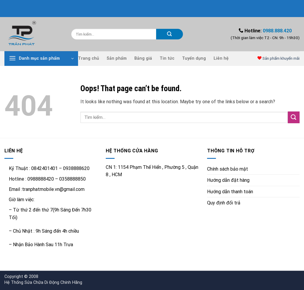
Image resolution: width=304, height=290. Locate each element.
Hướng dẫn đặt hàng (228, 180)
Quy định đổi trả (223, 203)
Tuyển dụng (194, 58)
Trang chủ (88, 58)
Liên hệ (221, 58)
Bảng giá (143, 58)
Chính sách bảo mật (227, 169)
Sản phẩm (117, 58)
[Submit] (169, 34)
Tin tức (167, 58)
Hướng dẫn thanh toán (230, 191)
